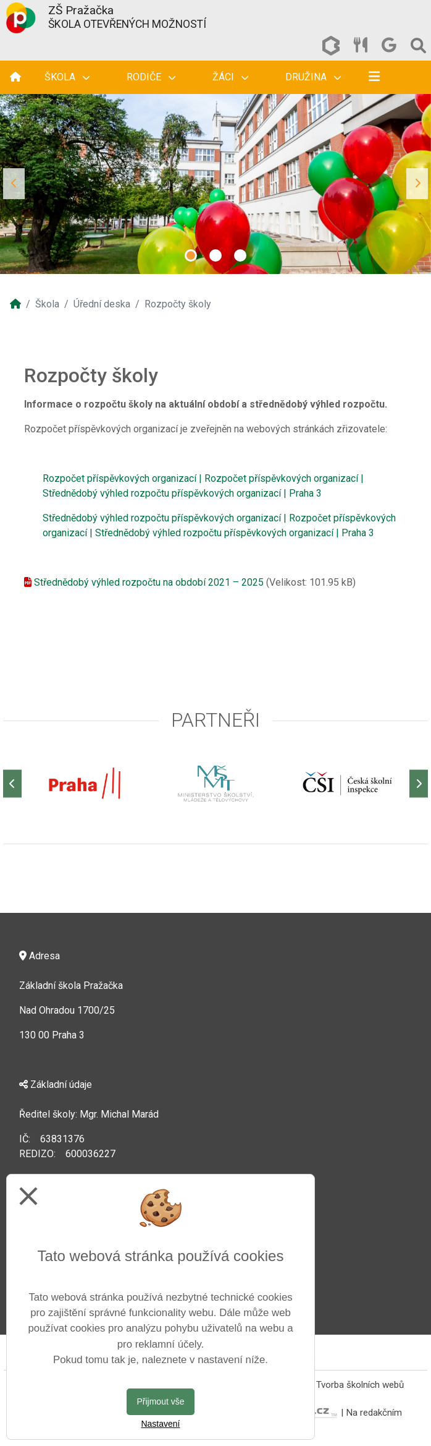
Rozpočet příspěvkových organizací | (122, 478)
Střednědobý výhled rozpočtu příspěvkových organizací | (165, 518)
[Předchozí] (12, 783)
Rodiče (151, 77)
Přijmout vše (160, 1401)
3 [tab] (240, 255)
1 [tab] (191, 255)
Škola (67, 77)
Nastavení (160, 1424)
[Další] (418, 783)
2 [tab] (215, 255)
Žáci (230, 77)
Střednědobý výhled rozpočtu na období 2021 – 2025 (149, 582)
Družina (313, 77)
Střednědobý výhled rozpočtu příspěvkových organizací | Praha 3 (182, 493)
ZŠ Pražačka (81, 10)
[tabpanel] (215, 184)
